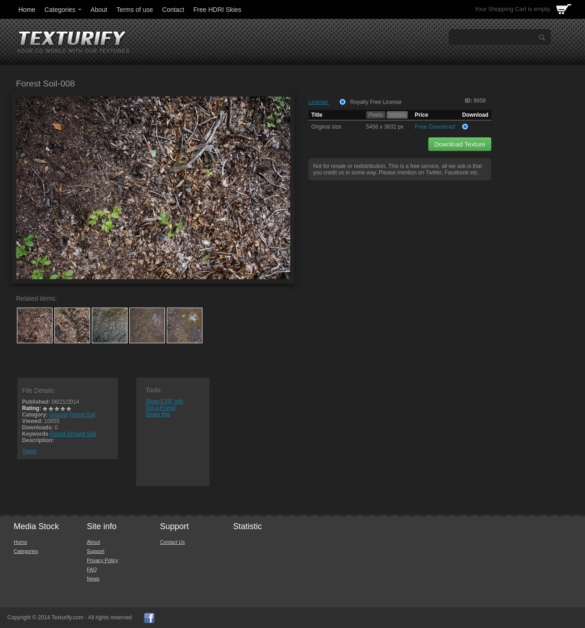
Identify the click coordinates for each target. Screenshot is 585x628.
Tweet (29, 451)
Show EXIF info (164, 401)
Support (96, 551)
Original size (326, 127)
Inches (397, 115)
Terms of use (135, 9)
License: (318, 102)
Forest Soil (82, 414)
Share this (157, 414)
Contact (173, 9)
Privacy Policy (102, 560)
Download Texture (459, 144)
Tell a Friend (160, 408)
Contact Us (172, 542)
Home (26, 9)
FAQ (92, 569)
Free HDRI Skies (217, 9)
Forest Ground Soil (73, 434)
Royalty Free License (376, 102)
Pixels (375, 115)
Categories (63, 9)
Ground (58, 414)
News (93, 578)
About (98, 9)
